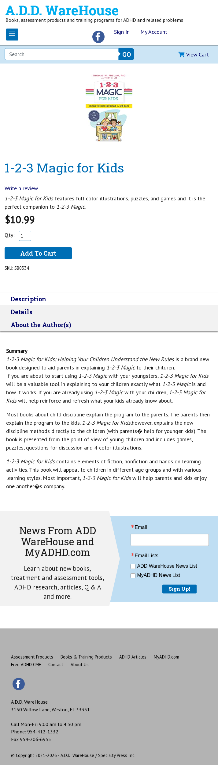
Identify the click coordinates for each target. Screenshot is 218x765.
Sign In (122, 31)
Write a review (21, 188)
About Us (80, 664)
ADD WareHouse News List (167, 566)
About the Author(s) (41, 325)
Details (21, 312)
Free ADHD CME (26, 664)
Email (141, 527)
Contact (55, 664)
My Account (153, 31)
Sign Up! (179, 588)
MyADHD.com (166, 657)
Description (28, 299)
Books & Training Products (86, 657)
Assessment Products (32, 657)
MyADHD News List (158, 575)
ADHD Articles (132, 657)
